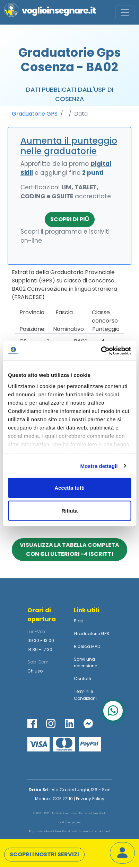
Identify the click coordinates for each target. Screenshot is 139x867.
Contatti (82, 678)
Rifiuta (69, 510)
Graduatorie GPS (35, 114)
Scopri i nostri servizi (44, 854)
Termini (81, 691)
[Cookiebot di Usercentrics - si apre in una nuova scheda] (100, 350)
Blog (79, 621)
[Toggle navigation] (125, 12)
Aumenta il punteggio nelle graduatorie (68, 146)
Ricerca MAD (87, 646)
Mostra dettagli (99, 466)
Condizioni (85, 698)
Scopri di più (69, 219)
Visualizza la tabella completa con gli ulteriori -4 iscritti (69, 549)
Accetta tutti (69, 488)
